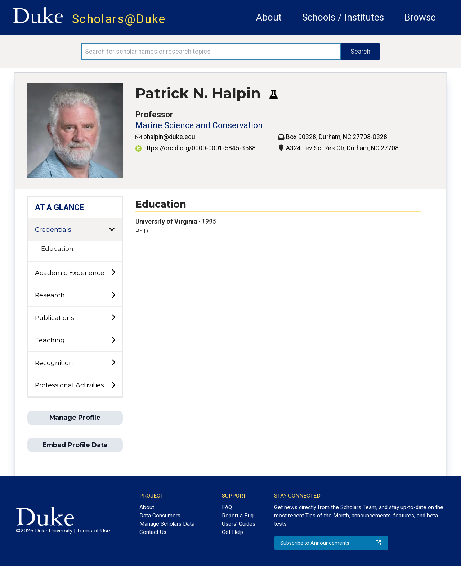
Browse (420, 17)
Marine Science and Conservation (199, 125)
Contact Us (152, 532)
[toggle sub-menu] (113, 272)
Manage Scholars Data (166, 524)
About (269, 17)
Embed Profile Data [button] (75, 445)
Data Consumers (159, 515)
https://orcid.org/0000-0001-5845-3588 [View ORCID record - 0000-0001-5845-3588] (195, 148)
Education (57, 248)
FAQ (227, 507)
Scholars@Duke (119, 19)
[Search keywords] (211, 51)
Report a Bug (238, 515)
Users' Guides (238, 524)
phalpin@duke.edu (169, 137)
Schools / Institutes (343, 17)
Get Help (232, 532)
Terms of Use (93, 530)
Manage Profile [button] (74, 417)
